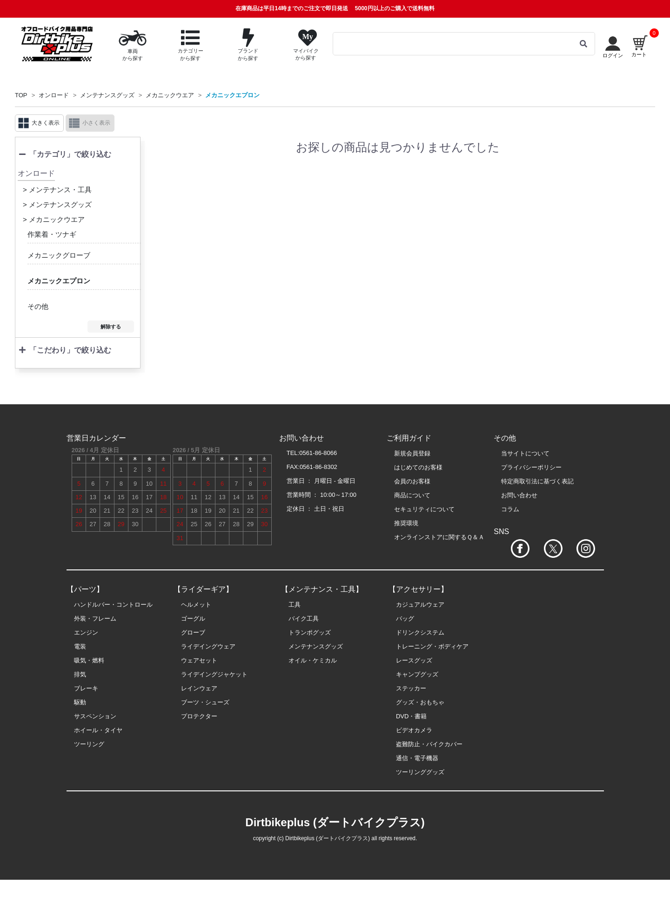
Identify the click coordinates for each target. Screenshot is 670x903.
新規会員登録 (412, 453)
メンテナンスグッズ (107, 95)
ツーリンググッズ (420, 772)
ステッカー (411, 688)
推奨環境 (406, 523)
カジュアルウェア (420, 604)
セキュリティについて (424, 509)
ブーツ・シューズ (205, 702)
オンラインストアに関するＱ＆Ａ (439, 537)
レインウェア (199, 688)
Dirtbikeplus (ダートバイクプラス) (334, 822)
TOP (21, 95)
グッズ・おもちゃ (420, 702)
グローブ (193, 632)
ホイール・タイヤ (98, 730)
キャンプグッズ (417, 674)
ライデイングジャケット (214, 674)
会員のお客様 (412, 481)
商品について (412, 495)
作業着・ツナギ (51, 234)
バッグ (405, 618)
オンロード (54, 95)
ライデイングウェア (208, 646)
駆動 (80, 702)
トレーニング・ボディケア (432, 646)
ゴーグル (193, 618)
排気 (80, 674)
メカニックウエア (170, 95)
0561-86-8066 (318, 452)
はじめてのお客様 (418, 467)
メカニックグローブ (58, 255)
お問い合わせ (519, 495)
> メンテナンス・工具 (57, 190)
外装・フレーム (95, 618)
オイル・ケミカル (312, 660)
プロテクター (199, 716)
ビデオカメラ (414, 730)
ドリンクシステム (420, 632)
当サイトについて (525, 453)
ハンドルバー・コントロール (113, 604)
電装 (80, 646)
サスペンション (95, 716)
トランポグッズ (309, 632)
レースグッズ (414, 660)
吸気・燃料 (89, 660)
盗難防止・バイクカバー (429, 744)
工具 (294, 604)
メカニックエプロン (232, 95)
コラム (510, 509)
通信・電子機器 (417, 758)
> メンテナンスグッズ (57, 204)
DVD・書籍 (411, 716)
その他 (37, 306)
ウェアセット (199, 660)
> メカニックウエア (54, 219)
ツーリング (89, 744)
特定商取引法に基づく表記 (537, 481)
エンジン (86, 632)
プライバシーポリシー (531, 467)
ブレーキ (86, 688)
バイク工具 (303, 618)
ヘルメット (196, 604)
